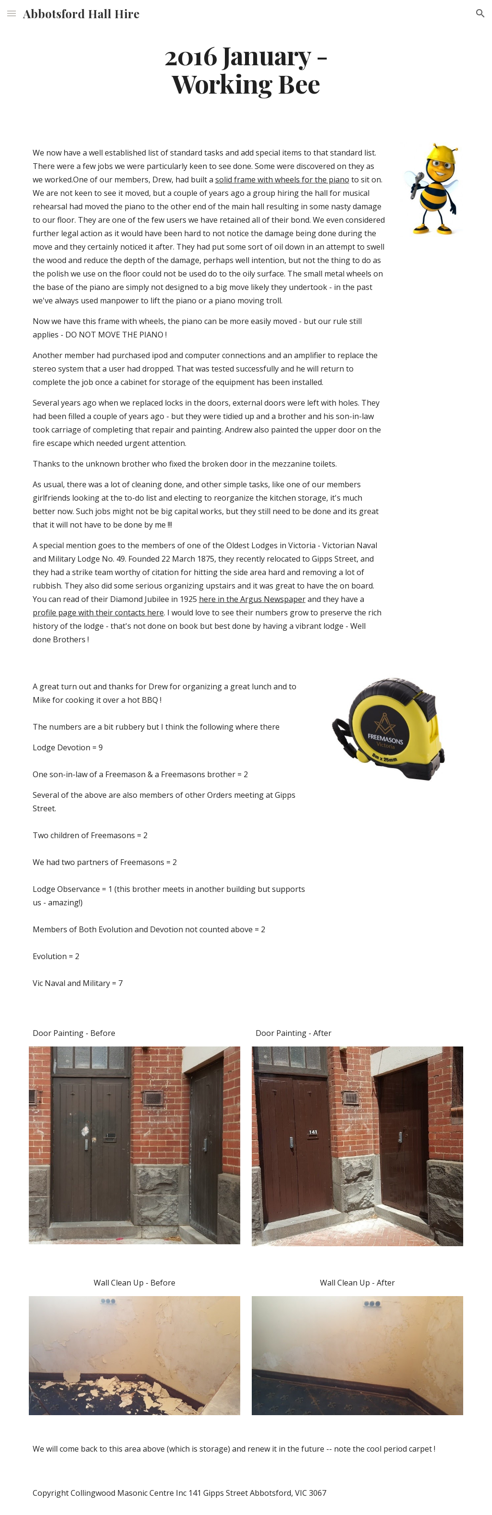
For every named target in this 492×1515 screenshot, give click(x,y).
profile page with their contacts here (98, 612)
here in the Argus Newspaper (252, 599)
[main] (246, 68)
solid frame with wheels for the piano (282, 179)
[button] (11, 13)
